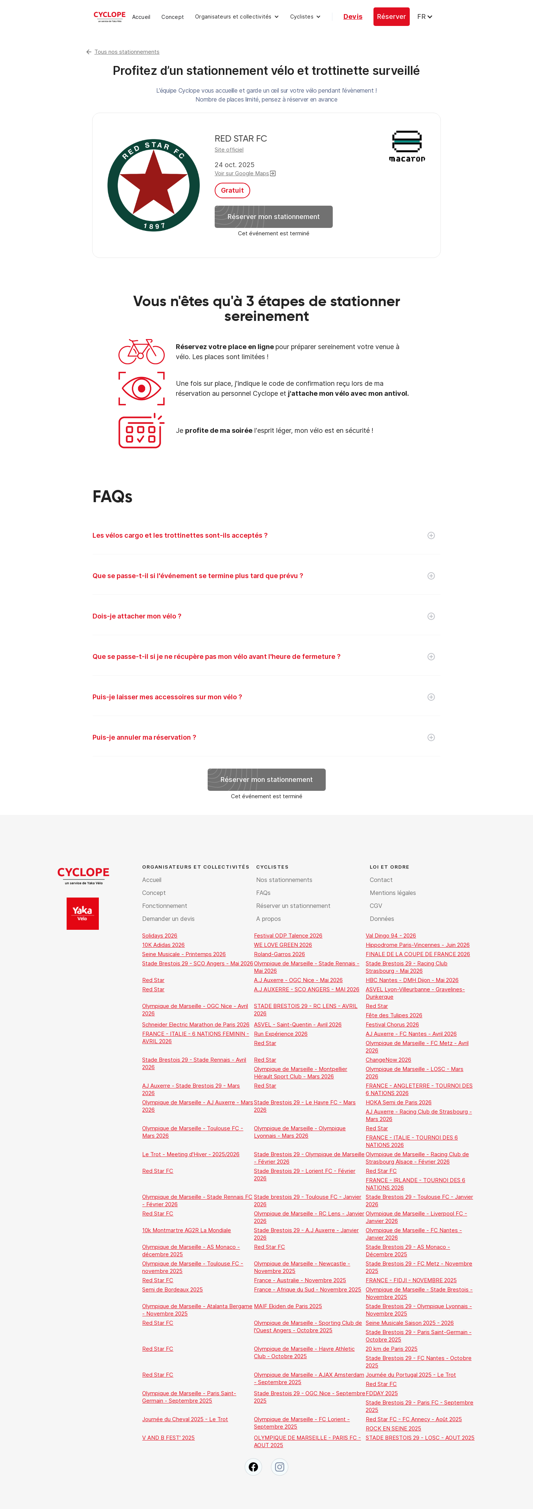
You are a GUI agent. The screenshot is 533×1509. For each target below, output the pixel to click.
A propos (268, 918)
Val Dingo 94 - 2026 (391, 935)
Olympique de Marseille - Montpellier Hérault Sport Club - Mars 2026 (300, 1072)
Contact (381, 879)
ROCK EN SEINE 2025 (393, 1428)
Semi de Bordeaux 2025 (172, 1289)
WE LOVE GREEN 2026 (283, 944)
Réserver (391, 16)
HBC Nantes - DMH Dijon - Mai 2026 (412, 980)
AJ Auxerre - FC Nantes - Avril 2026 (411, 1033)
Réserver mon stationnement (274, 216)
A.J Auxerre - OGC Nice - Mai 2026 (298, 980)
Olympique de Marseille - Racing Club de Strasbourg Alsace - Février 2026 (417, 1158)
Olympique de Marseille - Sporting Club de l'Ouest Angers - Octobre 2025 (308, 1326)
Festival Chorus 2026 (392, 1024)
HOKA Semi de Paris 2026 (399, 1102)
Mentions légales (393, 892)
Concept (172, 17)
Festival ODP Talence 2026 (288, 935)
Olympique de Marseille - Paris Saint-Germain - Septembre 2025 (189, 1397)
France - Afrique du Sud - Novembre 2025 (307, 1289)
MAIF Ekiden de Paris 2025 (288, 1306)
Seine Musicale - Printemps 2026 (184, 954)
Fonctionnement (164, 905)
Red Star (153, 980)
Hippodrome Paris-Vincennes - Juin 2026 (418, 944)
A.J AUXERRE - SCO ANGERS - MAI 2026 (306, 989)
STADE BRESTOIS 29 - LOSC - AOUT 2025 (420, 1437)
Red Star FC (157, 1170)
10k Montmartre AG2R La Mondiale (186, 1230)
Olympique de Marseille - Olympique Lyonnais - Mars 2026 (300, 1132)
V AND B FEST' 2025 (168, 1437)
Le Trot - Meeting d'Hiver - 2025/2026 (190, 1154)
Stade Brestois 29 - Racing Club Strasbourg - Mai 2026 (406, 967)
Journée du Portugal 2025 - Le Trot (411, 1374)
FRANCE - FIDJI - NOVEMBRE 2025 (411, 1280)
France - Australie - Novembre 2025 (300, 1280)
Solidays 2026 (159, 935)
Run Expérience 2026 (281, 1033)
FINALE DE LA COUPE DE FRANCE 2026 (418, 954)
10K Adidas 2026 (163, 944)
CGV (376, 905)
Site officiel (229, 149)
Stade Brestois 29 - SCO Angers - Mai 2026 (197, 963)
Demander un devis (168, 918)
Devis (352, 16)
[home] (110, 16)
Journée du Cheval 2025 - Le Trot (185, 1419)
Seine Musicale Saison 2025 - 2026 (410, 1322)
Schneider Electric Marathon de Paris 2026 (195, 1024)
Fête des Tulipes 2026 (394, 1015)
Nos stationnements (284, 879)
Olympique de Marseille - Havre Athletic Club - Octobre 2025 (304, 1352)
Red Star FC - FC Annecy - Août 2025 (414, 1419)
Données (382, 918)
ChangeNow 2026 (388, 1059)
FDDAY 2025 (382, 1393)
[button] (237, 16)
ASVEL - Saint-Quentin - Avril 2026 (298, 1024)
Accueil (141, 17)
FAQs (263, 892)
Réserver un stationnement (293, 905)
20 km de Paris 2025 (392, 1348)
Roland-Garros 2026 (279, 954)
